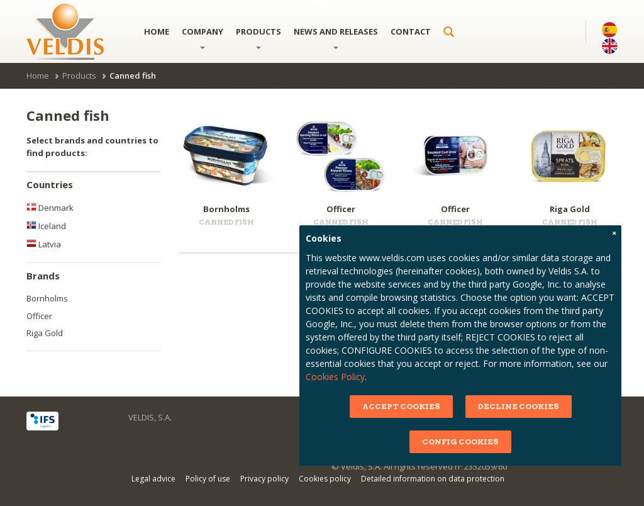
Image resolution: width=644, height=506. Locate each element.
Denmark (50, 207)
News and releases (336, 37)
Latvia (43, 244)
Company (202, 37)
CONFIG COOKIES (491, 441)
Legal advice (153, 478)
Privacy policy (264, 478)
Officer (39, 316)
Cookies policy (325, 478)
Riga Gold (44, 333)
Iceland (46, 226)
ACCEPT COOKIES (432, 406)
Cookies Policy (366, 377)
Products (258, 37)
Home (156, 31)
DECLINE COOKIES (549, 406)
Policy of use (208, 478)
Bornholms (47, 298)
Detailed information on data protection (432, 478)
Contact (411, 31)
